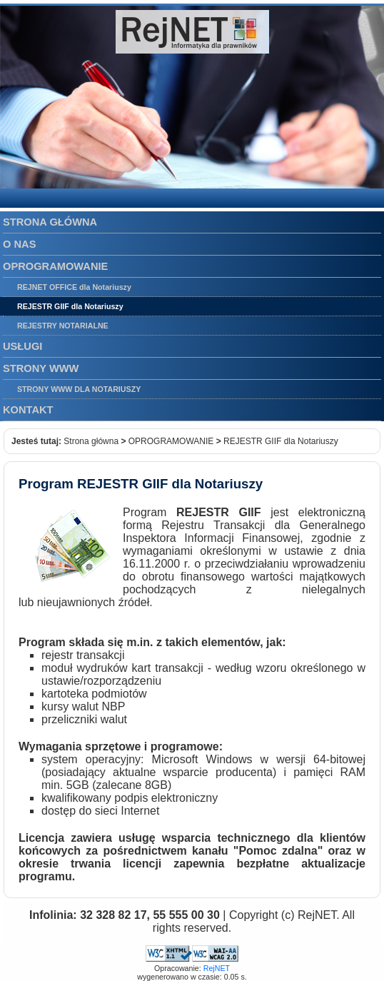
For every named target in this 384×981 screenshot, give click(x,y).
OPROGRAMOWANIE (171, 441)
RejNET (216, 968)
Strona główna (91, 441)
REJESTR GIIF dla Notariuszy (280, 441)
